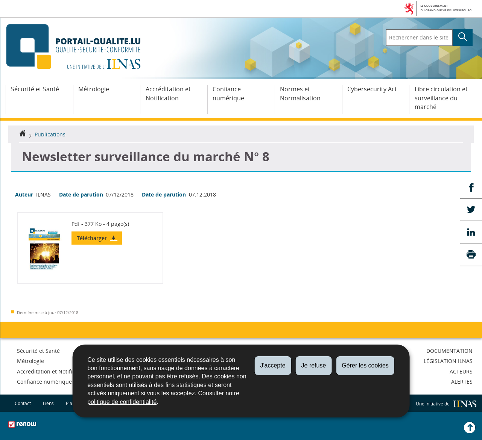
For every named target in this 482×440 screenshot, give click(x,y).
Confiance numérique (228, 93)
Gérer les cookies (365, 365)
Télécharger (92, 238)
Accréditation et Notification (168, 93)
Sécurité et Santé (35, 89)
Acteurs (461, 371)
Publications (50, 134)
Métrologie (93, 89)
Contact (23, 403)
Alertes (462, 381)
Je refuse (313, 365)
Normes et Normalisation (300, 93)
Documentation (449, 350)
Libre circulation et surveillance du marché (441, 98)
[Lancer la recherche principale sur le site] (463, 37)
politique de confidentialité (122, 402)
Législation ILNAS (448, 360)
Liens (48, 403)
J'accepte (272, 365)
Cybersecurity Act (372, 89)
